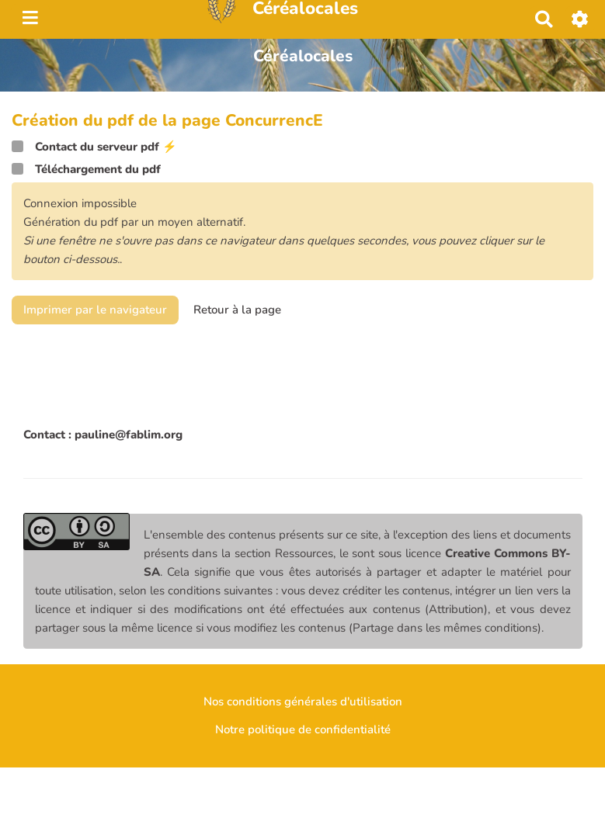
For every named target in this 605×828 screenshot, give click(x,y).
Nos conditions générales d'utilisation (302, 701)
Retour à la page (237, 309)
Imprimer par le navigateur (95, 309)
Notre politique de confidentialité (303, 729)
